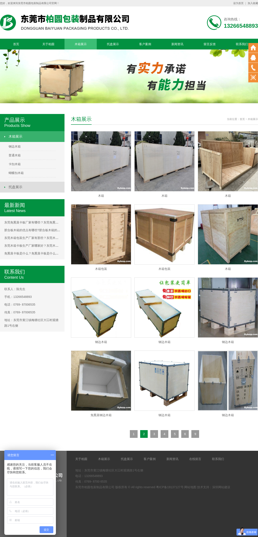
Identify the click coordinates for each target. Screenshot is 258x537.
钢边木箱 (15, 146)
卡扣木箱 (15, 164)
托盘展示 (113, 44)
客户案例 (145, 44)
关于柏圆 (48, 44)
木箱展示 (81, 44)
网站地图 (190, 487)
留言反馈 (210, 44)
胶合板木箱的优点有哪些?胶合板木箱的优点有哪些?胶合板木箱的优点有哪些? (56, 230)
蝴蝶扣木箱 (16, 173)
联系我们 (242, 44)
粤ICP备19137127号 (170, 487)
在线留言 (195, 459)
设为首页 (238, 3)
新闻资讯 (177, 44)
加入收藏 (253, 3)
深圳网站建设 (221, 487)
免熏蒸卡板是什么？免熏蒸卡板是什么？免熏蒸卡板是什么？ (45, 253)
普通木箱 (15, 155)
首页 (16, 44)
